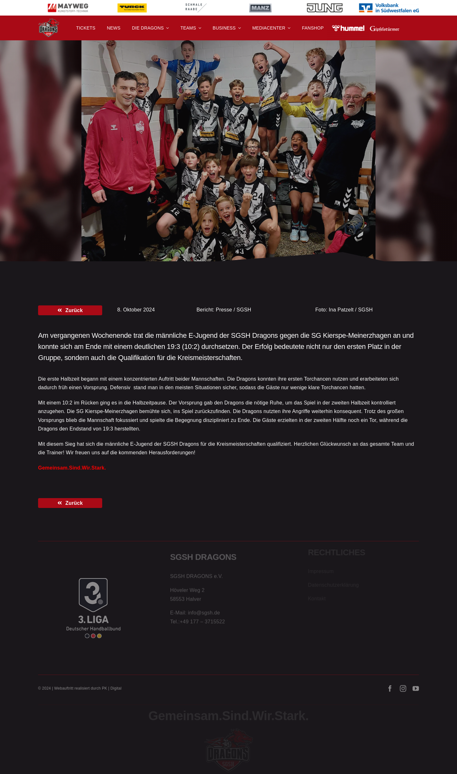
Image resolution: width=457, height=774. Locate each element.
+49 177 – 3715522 (202, 623)
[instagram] (403, 691)
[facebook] (390, 691)
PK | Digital (112, 690)
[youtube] (416, 691)
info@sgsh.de (204, 614)
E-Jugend (83, 147)
